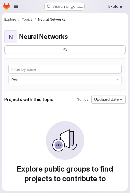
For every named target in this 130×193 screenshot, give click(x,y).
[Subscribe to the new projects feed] (65, 49)
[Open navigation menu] (15, 6)
